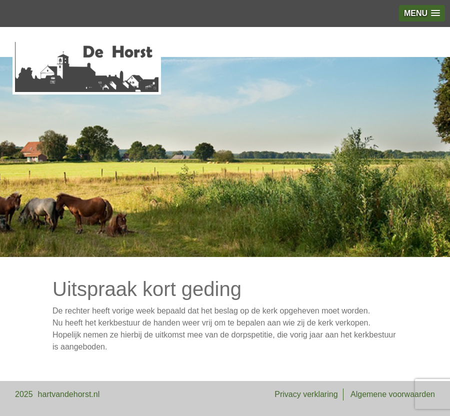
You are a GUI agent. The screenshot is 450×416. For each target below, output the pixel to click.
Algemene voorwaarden (392, 394)
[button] (422, 13)
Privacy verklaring (306, 394)
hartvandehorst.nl (69, 394)
